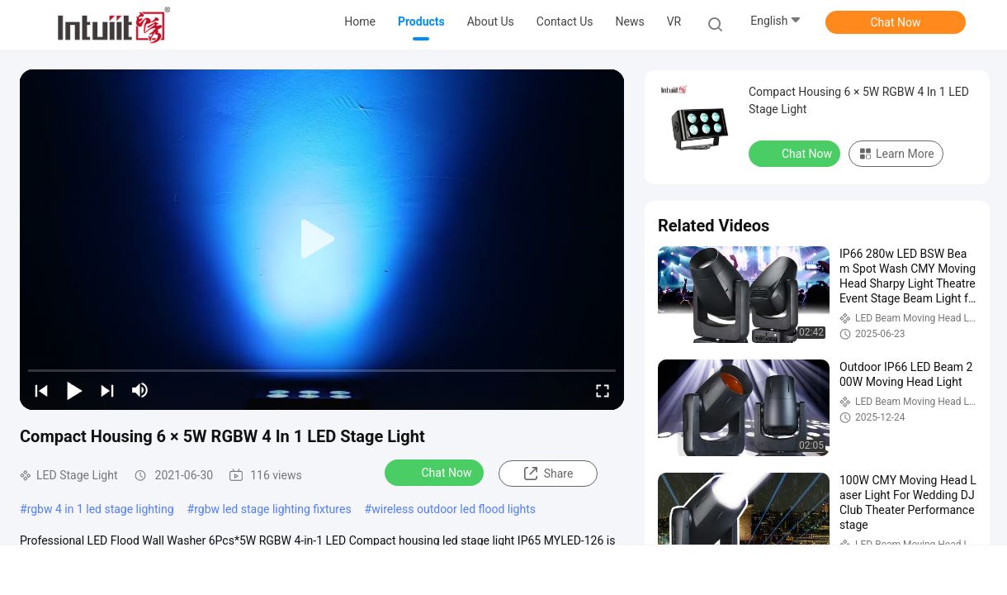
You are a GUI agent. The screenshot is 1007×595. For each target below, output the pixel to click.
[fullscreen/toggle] (602, 390)
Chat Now (896, 22)
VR (674, 21)
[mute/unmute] (140, 390)
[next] (107, 390)
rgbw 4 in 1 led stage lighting (100, 509)
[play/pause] (74, 390)
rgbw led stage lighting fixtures (272, 509)
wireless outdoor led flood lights (453, 509)
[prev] (41, 390)
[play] (322, 239)
